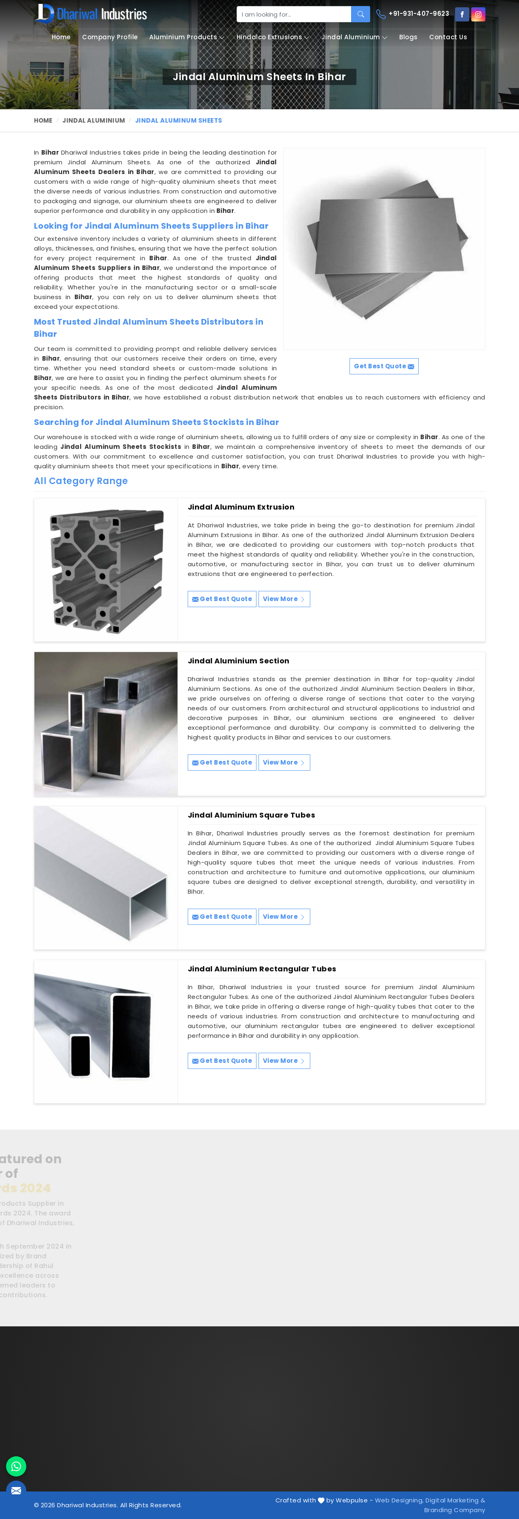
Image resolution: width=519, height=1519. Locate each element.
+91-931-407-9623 (412, 14)
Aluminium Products (187, 37)
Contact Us (448, 37)
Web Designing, (399, 1500)
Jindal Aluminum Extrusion (241, 507)
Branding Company (454, 1510)
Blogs (408, 37)
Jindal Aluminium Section (239, 661)
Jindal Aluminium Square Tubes (252, 815)
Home (61, 37)
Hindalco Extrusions (273, 37)
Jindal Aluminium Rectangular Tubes (262, 969)
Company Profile (110, 37)
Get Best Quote (222, 599)
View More (284, 599)
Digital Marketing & (455, 1500)
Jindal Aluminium (355, 37)
